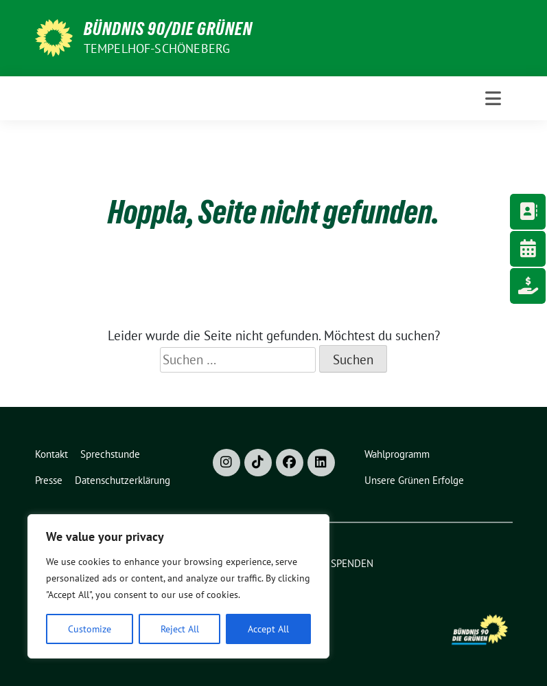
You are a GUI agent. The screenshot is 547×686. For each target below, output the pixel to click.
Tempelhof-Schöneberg (157, 48)
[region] (178, 586)
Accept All (268, 629)
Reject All (180, 629)
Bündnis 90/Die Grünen (168, 29)
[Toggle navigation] (493, 98)
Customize (89, 629)
